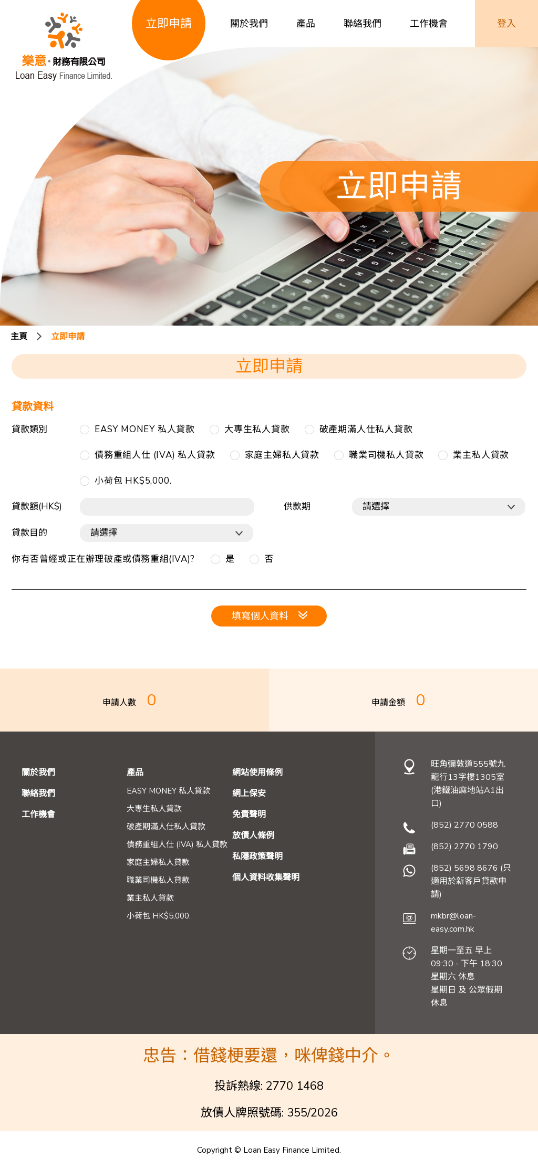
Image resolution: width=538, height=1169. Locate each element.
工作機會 (429, 23)
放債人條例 (253, 835)
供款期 (297, 506)
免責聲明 (249, 814)
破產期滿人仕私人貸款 (366, 429)
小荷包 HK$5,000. (133, 481)
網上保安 (249, 793)
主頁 (19, 336)
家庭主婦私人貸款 (282, 455)
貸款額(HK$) (37, 506)
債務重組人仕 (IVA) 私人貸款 (155, 455)
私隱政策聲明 (257, 856)
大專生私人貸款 (257, 429)
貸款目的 (29, 533)
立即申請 (68, 336)
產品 (305, 23)
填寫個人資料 (269, 616)
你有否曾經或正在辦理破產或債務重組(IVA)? (103, 559)
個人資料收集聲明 (265, 877)
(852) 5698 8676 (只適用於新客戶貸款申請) (471, 881)
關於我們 (249, 23)
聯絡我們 (362, 23)
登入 (506, 23)
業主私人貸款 (481, 455)
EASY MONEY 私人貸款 (145, 429)
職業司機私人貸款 (386, 455)
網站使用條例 (257, 772)
